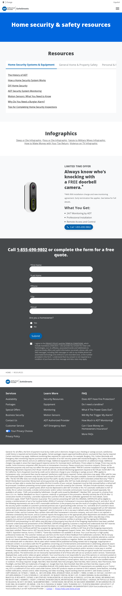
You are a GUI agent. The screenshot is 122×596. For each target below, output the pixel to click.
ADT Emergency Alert (55, 425)
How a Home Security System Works (27, 80)
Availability (11, 399)
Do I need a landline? (92, 404)
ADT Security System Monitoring (25, 91)
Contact (49, 588)
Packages (10, 404)
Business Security (15, 415)
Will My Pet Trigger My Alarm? (97, 415)
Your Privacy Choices (19, 431)
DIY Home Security (17, 85)
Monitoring (49, 409)
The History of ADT (18, 75)
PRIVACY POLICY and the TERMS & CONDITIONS (64, 343)
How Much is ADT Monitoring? (97, 420)
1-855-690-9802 (32, 249)
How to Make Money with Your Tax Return (46, 143)
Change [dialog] (9, 2)
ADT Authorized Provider (57, 420)
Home (8, 372)
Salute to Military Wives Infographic (86, 140)
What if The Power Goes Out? (97, 409)
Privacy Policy (13, 436)
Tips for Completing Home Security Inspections (32, 106)
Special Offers (13, 409)
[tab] (31, 65)
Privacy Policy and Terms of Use (67, 588)
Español (117, 2)
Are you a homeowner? (41, 317)
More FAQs (87, 434)
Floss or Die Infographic (54, 140)
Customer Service (15, 425)
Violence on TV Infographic (84, 143)
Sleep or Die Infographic (28, 140)
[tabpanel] (61, 90)
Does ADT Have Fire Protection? (98, 399)
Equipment (49, 404)
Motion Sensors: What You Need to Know (29, 96)
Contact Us (11, 420)
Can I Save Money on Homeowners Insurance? (95, 427)
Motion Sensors (52, 415)
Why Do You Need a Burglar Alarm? (26, 101)
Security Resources (53, 399)
